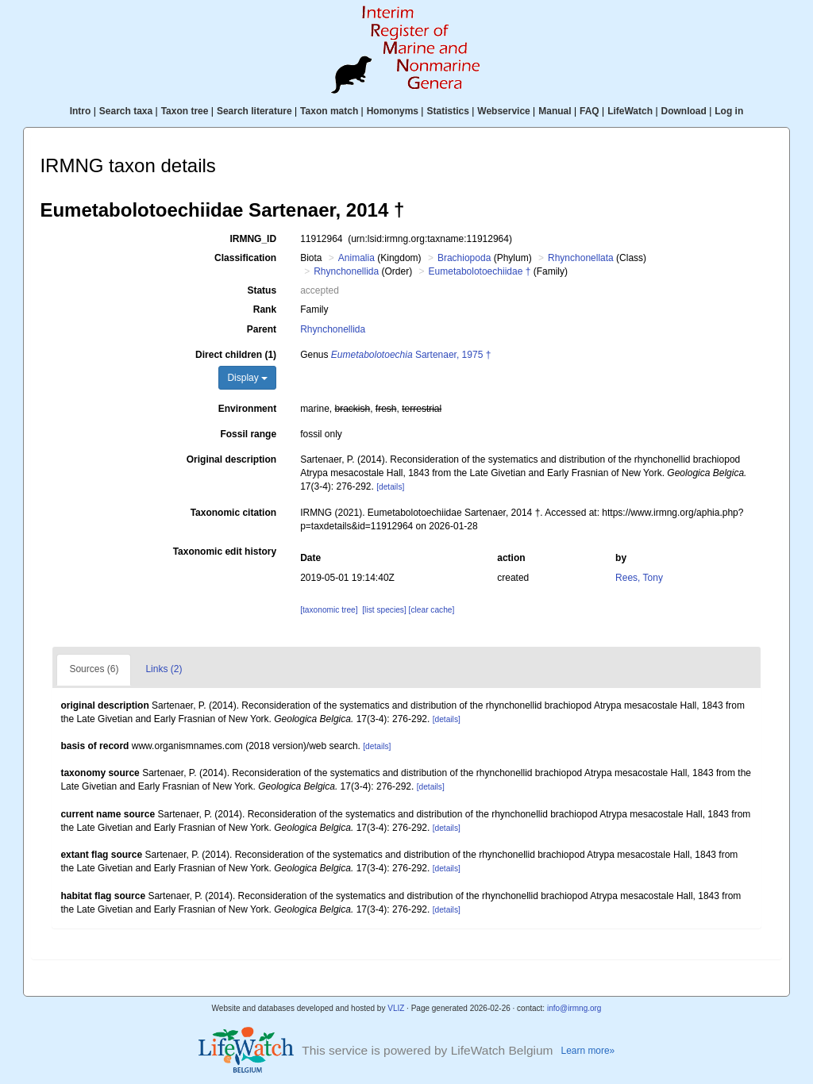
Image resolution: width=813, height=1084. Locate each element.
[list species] (384, 609)
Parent (261, 329)
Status (261, 290)
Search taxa (125, 111)
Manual (554, 111)
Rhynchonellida (346, 271)
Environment (247, 408)
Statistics (447, 111)
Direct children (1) (235, 354)
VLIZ (395, 1008)
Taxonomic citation (233, 512)
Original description (231, 459)
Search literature (254, 111)
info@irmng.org (574, 1008)
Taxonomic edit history (224, 551)
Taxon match (329, 111)
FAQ (589, 111)
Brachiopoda (464, 257)
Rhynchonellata (581, 257)
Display (247, 377)
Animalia (356, 257)
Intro (80, 111)
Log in (729, 111)
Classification (245, 257)
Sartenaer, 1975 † (411, 354)
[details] (390, 486)
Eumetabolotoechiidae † (480, 271)
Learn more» (588, 1050)
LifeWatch (630, 111)
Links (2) (163, 669)
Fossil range (248, 434)
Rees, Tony (639, 577)
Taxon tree (185, 111)
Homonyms (392, 111)
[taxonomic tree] (328, 609)
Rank (264, 309)
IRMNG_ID (252, 238)
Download (684, 111)
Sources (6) (93, 669)
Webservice (503, 111)
